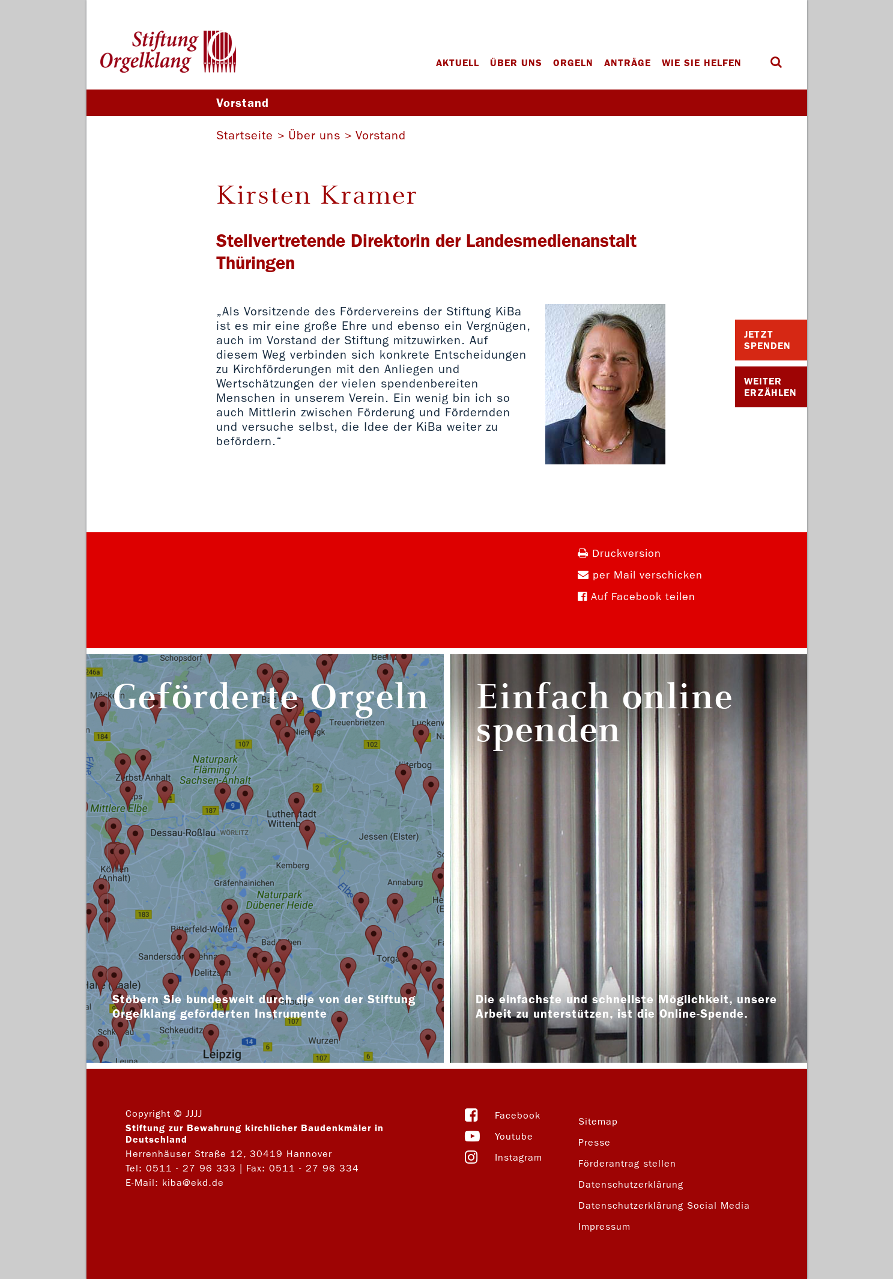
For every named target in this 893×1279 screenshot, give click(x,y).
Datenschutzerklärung (630, 1184)
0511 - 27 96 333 (191, 1168)
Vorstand (381, 135)
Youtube (514, 1136)
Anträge (627, 62)
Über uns (516, 62)
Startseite (244, 135)
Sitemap (598, 1121)
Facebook (517, 1115)
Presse (594, 1142)
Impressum (604, 1226)
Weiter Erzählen (770, 386)
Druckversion (619, 553)
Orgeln (573, 62)
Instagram (518, 1157)
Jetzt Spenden (767, 340)
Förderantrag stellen (627, 1163)
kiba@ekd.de (193, 1182)
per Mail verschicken (640, 575)
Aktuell (457, 62)
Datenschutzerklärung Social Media (664, 1205)
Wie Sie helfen (702, 62)
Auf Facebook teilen (636, 597)
